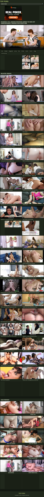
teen (2, 51)
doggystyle (11, 51)
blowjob (5, 51)
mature (31, 51)
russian (26, 51)
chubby (22, 51)
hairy (19, 51)
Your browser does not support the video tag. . (22, 37)
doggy (35, 51)
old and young (4, 53)
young (15, 51)
